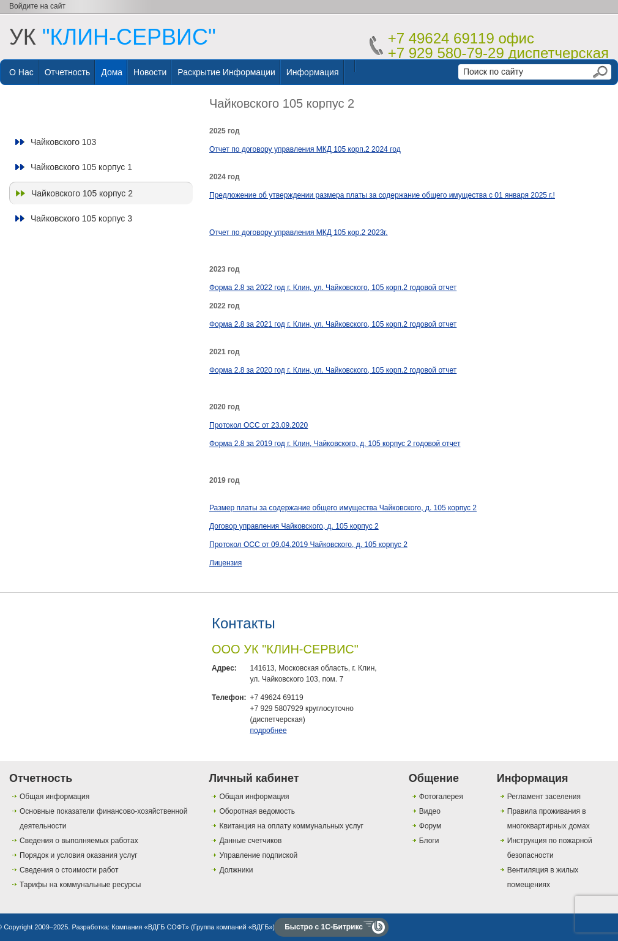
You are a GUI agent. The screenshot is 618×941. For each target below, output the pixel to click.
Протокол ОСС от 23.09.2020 (258, 425)
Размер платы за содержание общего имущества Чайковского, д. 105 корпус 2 (343, 508)
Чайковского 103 (63, 142)
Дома (111, 72)
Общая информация (54, 796)
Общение (434, 778)
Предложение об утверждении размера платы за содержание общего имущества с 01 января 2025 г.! (382, 195)
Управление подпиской (258, 855)
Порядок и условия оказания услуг (79, 855)
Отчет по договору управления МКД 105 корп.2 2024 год (305, 149)
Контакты (243, 623)
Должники (236, 870)
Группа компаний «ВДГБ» (233, 927)
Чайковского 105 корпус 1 (81, 167)
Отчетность (68, 72)
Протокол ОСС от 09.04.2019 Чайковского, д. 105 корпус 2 (308, 544)
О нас (21, 72)
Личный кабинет (254, 778)
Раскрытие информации (226, 72)
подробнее (268, 730)
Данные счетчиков (250, 840)
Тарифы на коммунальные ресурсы (80, 884)
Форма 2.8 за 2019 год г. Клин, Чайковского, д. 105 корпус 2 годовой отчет (334, 443)
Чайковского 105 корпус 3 (81, 218)
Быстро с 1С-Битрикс (324, 927)
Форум (430, 826)
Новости (149, 72)
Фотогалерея (441, 796)
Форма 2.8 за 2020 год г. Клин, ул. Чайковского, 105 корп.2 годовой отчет (332, 370)
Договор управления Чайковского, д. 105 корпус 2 (294, 526)
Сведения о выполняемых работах (79, 840)
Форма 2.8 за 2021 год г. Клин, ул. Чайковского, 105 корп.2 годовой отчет (332, 324)
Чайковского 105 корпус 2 (82, 193)
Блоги (429, 840)
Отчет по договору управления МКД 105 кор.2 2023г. (298, 232)
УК (112, 37)
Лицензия (225, 563)
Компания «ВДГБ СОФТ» (150, 927)
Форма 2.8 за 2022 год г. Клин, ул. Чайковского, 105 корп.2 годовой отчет (332, 287)
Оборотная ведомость (257, 811)
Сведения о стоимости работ (69, 870)
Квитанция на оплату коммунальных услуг (291, 826)
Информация (312, 72)
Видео (430, 811)
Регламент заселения (544, 796)
